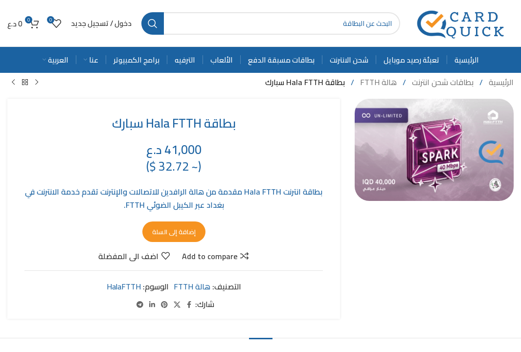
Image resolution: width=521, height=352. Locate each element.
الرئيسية (500, 82)
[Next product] (13, 82)
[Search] (270, 23)
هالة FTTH (377, 82)
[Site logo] (462, 22)
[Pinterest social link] (164, 304)
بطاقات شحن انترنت (442, 82)
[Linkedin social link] (152, 304)
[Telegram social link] (140, 304)
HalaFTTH (124, 286)
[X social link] (177, 304)
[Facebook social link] (189, 304)
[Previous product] (37, 82)
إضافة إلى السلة (174, 231)
